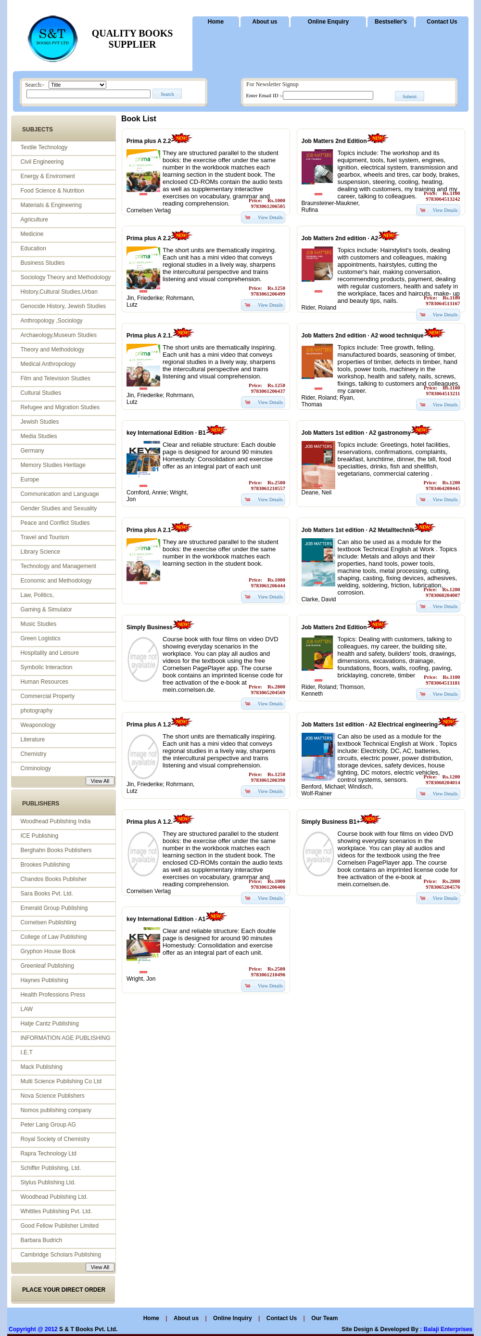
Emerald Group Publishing (54, 908)
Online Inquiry (233, 1318)
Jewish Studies (39, 421)
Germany (32, 450)
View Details (270, 217)
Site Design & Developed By (380, 1329)
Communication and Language (59, 494)
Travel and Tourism (44, 537)
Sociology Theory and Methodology (65, 277)
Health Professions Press (52, 994)
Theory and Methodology (52, 349)
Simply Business (150, 627)
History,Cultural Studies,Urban (59, 291)
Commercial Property (47, 696)
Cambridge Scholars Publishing (60, 1254)
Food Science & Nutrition (52, 190)
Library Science (40, 551)
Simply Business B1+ (331, 821)
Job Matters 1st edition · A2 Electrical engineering (370, 724)
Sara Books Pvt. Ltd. (46, 893)
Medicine (31, 234)
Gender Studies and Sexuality (58, 508)
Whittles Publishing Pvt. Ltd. (56, 1211)
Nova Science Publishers (52, 1095)
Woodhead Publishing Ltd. (54, 1196)
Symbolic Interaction (46, 667)
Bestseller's (391, 21)
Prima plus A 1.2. (150, 821)
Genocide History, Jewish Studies (63, 306)
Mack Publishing (41, 1067)
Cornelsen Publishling (48, 922)
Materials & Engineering (50, 205)
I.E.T (26, 1052)
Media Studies (38, 436)
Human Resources (44, 681)
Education (33, 248)
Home (216, 21)
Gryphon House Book (48, 951)
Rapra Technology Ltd (48, 1153)
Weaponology (37, 725)
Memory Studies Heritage (52, 465)
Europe (29, 479)
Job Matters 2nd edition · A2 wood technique (363, 335)
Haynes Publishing (44, 980)
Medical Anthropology (48, 364)
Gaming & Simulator (46, 609)
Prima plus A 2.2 (149, 141)
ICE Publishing (39, 835)
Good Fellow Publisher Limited (59, 1225)
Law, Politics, (36, 595)
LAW (26, 1009)
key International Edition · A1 (166, 919)
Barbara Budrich (41, 1240)
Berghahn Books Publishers (55, 850)
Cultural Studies (40, 392)
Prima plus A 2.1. (150, 335)
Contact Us (442, 21)
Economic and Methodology (55, 580)
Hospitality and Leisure (49, 652)
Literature (32, 739)
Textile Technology (43, 147)
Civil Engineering (41, 161)
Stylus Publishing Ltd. (48, 1182)
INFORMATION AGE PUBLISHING (65, 1038)
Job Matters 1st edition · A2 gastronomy (356, 432)
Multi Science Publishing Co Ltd (60, 1081)
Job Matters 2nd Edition (334, 141)
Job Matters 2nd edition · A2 (340, 238)
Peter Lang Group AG (48, 1124)
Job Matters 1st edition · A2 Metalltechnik (358, 530)
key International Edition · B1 (166, 432)
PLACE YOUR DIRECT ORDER (63, 1289)
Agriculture (34, 219)
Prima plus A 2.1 (149, 530)
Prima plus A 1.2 (149, 724)
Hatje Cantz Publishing (49, 1023)
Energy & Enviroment (47, 176)
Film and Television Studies (55, 378)
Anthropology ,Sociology (51, 320)
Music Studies (38, 624)
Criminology (35, 768)
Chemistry (33, 754)
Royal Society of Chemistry (54, 1139)
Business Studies (42, 262)
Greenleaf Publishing (47, 965)
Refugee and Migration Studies (60, 407)
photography (36, 710)
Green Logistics (40, 638)
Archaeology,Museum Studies (58, 335)
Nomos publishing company (55, 1110)
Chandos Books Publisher (53, 879)
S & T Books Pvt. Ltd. (88, 1329)
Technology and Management (58, 566)
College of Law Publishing (53, 937)
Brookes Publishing (45, 864)
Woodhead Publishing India (55, 821)
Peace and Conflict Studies (54, 522)
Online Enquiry (328, 21)
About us (265, 21)
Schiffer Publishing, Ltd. (50, 1168)
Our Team (324, 1318)
